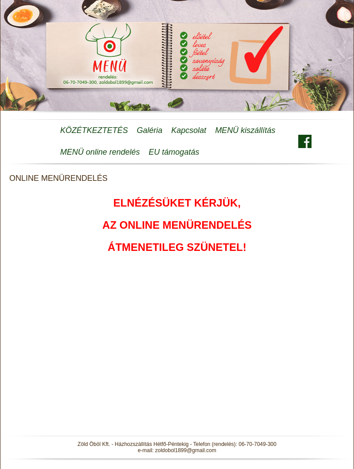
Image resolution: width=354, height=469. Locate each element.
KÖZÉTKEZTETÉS (94, 130)
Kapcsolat (188, 130)
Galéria (149, 130)
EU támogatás (174, 152)
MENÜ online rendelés (100, 152)
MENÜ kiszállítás (245, 130)
